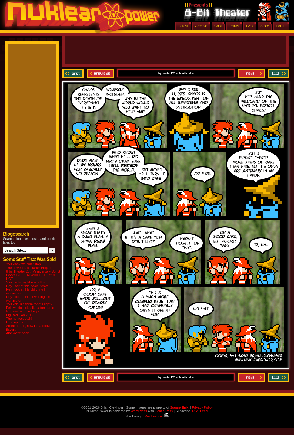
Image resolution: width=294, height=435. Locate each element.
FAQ (249, 26)
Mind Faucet (156, 416)
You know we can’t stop (23, 264)
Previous (100, 73)
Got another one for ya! (23, 311)
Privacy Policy (202, 407)
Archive (201, 26)
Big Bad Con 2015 (19, 315)
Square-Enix (179, 407)
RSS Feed (200, 411)
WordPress (139, 411)
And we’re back (17, 333)
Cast (218, 26)
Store (264, 26)
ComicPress (164, 411)
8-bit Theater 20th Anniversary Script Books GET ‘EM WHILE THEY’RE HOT (33, 275)
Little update (15, 322)
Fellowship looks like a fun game (30, 307)
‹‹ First (73, 73)
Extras (234, 26)
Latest (183, 26)
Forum (281, 26)
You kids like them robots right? (29, 304)
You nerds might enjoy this (25, 282)
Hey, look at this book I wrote (27, 286)
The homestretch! (19, 318)
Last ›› (277, 73)
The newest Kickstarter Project (28, 268)
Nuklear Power (80, 18)
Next (251, 73)
